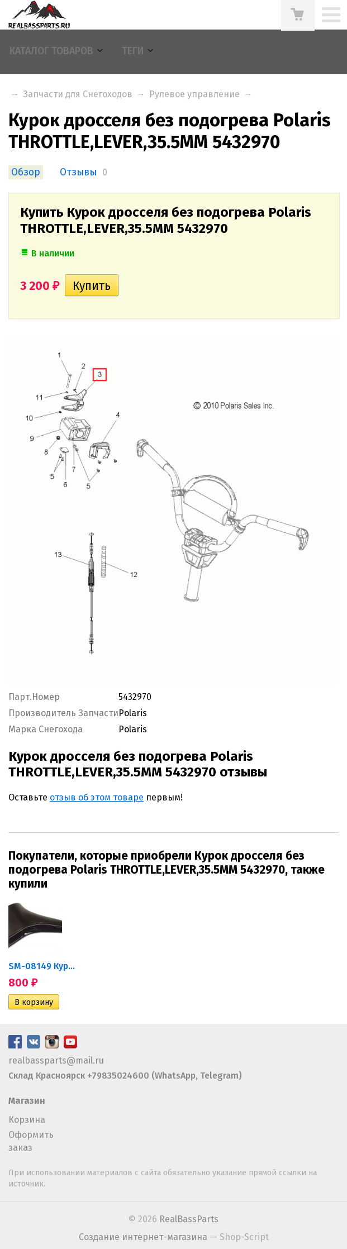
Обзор (25, 172)
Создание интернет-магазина (143, 1237)
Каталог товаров (51, 51)
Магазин (26, 1100)
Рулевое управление (194, 94)
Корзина (26, 1119)
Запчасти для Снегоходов (77, 94)
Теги (133, 51)
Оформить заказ (31, 1140)
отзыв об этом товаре (97, 797)
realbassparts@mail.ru (56, 1060)
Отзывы (78, 172)
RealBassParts (188, 1219)
